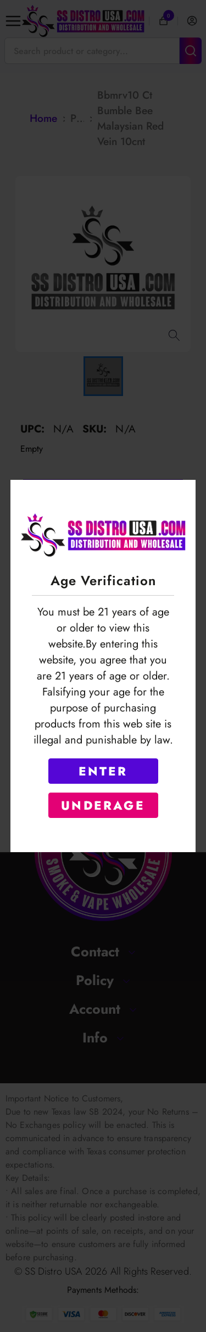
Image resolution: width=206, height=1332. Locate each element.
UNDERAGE (103, 805)
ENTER (103, 771)
